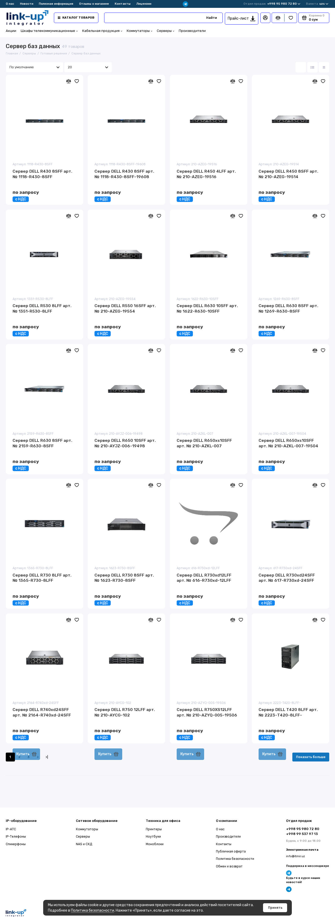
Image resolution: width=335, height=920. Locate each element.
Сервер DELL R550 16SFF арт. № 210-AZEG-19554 (125, 308)
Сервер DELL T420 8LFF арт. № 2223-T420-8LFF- (288, 712)
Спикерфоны (16, 844)
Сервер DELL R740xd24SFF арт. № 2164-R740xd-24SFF (42, 712)
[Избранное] (290, 18)
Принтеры (154, 829)
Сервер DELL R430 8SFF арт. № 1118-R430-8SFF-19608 (124, 174)
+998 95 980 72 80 (271, 4)
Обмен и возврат (229, 866)
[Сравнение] (278, 18)
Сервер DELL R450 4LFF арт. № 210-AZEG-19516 (206, 174)
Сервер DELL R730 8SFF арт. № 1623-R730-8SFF (124, 578)
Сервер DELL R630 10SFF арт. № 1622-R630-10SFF (207, 308)
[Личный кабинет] (265, 18)
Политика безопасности (92, 910)
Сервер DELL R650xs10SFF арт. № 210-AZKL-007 (204, 443)
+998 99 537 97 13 (302, 834)
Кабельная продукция (102, 31)
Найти (211, 18)
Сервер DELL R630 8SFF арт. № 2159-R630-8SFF (42, 443)
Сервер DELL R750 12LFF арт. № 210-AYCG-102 (124, 712)
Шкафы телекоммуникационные (49, 31)
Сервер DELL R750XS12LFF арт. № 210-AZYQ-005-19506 (207, 712)
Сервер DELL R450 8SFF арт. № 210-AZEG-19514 (288, 174)
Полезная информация (56, 3)
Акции (11, 31)
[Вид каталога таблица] (324, 67)
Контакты (123, 3)
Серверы (165, 31)
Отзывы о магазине (94, 3)
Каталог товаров (76, 17)
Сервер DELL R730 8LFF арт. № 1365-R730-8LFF (42, 578)
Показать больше (311, 757)
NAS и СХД (84, 844)
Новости (26, 3)
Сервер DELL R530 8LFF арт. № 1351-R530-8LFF (42, 308)
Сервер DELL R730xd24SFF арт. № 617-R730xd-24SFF (287, 578)
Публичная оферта (231, 851)
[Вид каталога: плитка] (300, 67)
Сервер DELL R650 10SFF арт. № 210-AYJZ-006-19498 (125, 443)
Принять (275, 908)
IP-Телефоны (16, 836)
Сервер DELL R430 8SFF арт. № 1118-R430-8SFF (42, 174)
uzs (317, 4)
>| (47, 757)
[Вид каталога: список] (312, 67)
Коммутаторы (139, 31)
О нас (10, 3)
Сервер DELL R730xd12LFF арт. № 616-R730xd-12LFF (204, 578)
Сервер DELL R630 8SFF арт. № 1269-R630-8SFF (288, 308)
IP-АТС (11, 829)
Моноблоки (155, 844)
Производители (192, 31)
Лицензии (143, 3)
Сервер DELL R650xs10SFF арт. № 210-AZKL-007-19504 (288, 443)
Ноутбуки (153, 836)
